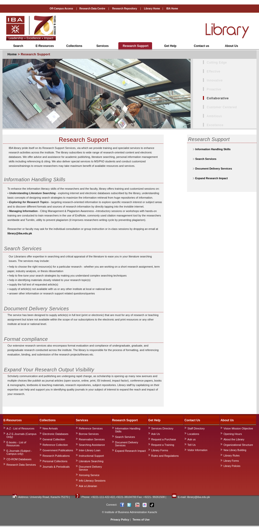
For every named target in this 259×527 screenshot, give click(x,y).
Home (12, 54)
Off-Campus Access (61, 8)
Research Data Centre (92, 8)
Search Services (205, 158)
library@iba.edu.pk (19, 233)
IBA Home (172, 8)
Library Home (152, 8)
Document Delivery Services (213, 168)
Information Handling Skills (212, 149)
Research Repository (124, 8)
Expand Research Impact (211, 178)
